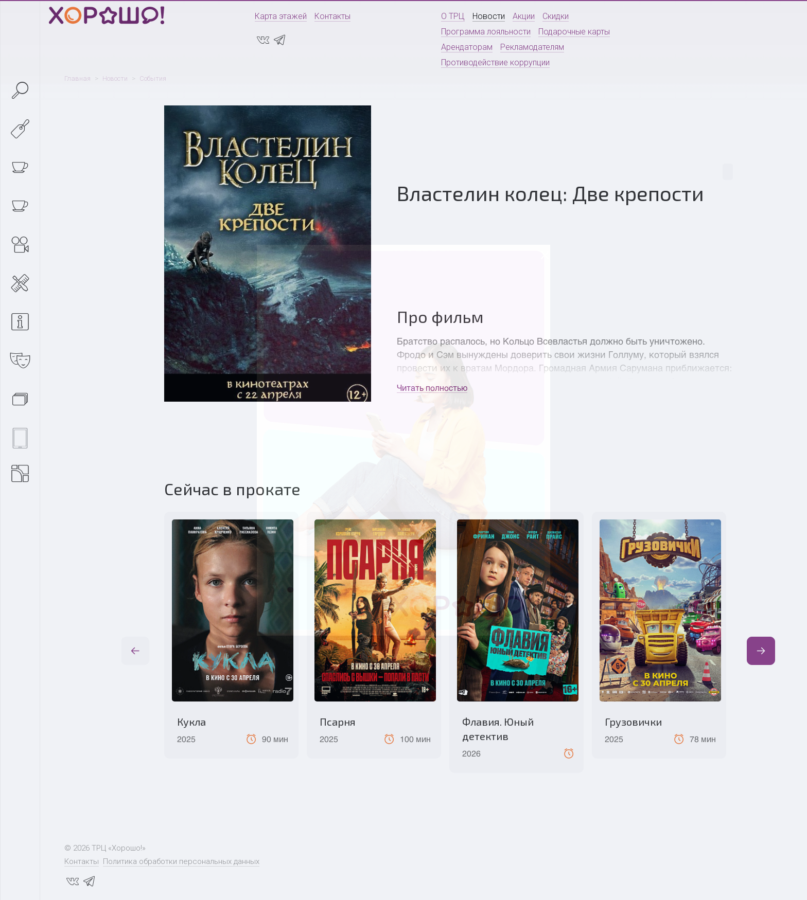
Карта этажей (281, 16)
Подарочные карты (574, 32)
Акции (524, 16)
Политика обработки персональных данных (181, 861)
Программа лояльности (486, 32)
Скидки (555, 16)
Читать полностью (432, 387)
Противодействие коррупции (495, 62)
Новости (488, 16)
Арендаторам (467, 47)
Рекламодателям (532, 47)
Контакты (332, 16)
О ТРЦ (453, 16)
